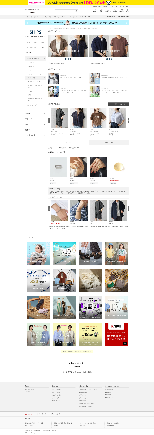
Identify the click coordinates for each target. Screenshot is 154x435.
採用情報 (54, 430)
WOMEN (28, 42)
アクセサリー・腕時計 (33, 58)
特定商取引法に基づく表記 (86, 403)
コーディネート (109, 142)
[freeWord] (35, 48)
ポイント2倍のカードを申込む (88, 422)
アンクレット (31, 91)
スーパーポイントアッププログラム (89, 389)
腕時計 (29, 95)
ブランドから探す (57, 389)
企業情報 (27, 430)
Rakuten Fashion (58, 28)
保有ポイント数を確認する (113, 422)
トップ (50, 28)
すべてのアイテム (57, 400)
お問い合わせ (82, 397)
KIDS (42, 42)
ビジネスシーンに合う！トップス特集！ (71, 77)
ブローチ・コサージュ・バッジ (35, 86)
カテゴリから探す (57, 395)
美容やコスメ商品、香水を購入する (63, 422)
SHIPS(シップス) (69, 28)
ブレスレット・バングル (34, 81)
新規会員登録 (109, 389)
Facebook (108, 392)
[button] (59, 123)
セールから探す (56, 397)
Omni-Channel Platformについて (88, 406)
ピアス (29, 70)
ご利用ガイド (82, 395)
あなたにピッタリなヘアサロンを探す (35, 422)
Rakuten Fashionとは (84, 392)
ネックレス (31, 63)
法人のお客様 (82, 400)
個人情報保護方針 (35, 430)
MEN (35, 42)
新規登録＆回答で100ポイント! (101, 6)
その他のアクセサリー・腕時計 (35, 99)
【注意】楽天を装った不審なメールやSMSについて (77, 351)
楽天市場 (125, 6)
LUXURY (27, 391)
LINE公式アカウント (111, 397)
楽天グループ (116, 6)
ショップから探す (57, 392)
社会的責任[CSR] (46, 430)
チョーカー (31, 66)
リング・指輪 (31, 78)
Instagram (108, 394)
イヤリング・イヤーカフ (34, 74)
